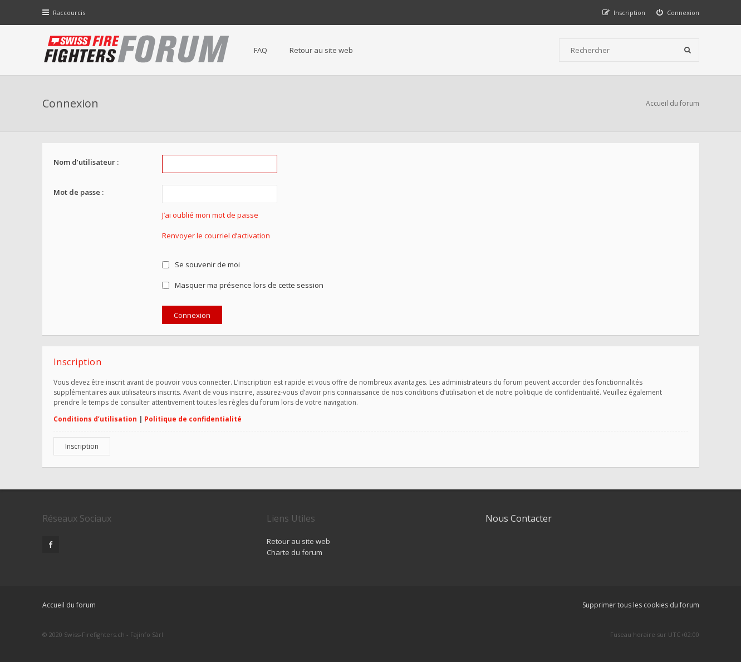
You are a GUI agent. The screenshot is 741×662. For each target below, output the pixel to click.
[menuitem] (677, 12)
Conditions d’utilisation (95, 419)
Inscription (82, 446)
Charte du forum (294, 552)
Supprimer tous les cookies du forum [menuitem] (640, 605)
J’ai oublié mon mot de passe (210, 215)
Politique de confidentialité (193, 419)
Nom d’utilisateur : (86, 162)
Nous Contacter (518, 518)
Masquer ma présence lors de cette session (243, 285)
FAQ (260, 50)
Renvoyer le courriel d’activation (216, 236)
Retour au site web (321, 50)
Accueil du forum (672, 103)
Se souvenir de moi (201, 264)
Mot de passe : (78, 192)
